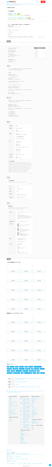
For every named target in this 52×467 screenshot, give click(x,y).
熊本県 (24, 425)
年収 (14, 454)
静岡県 (26, 411)
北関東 (21, 402)
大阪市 (26, 417)
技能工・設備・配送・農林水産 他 (31, 378)
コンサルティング (34, 411)
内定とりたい (30, 366)
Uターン (29, 453)
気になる (13, 271)
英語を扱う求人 (14, 461)
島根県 (26, 418)
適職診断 (17, 454)
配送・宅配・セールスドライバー (34, 391)
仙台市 (24, 401)
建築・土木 (10, 411)
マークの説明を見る (30, 173)
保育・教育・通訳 (11, 404)
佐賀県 (26, 424)
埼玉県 (24, 403)
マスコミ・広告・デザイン (35, 409)
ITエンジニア (10, 409)
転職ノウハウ (25, 454)
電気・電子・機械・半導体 (12, 410)
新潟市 (24, 409)
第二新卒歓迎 (22, 431)
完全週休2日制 (22, 438)
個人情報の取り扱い (12, 463)
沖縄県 (27, 426)
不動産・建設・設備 (34, 412)
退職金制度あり (22, 439)
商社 (32, 403)
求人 (9, 456)
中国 (21, 418)
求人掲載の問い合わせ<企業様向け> (27, 463)
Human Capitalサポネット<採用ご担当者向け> (37, 463)
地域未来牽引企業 (15, 368)
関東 (32, 368)
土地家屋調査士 (28, 368)
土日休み (33, 427)
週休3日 (26, 366)
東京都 (28, 403)
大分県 (26, 425)
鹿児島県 (24, 426)
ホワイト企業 (12, 366)
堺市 (28, 417)
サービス (33, 404)
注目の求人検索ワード (18, 456)
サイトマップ (17, 463)
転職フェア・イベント (30, 454)
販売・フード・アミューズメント (13, 401)
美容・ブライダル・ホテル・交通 (13, 402)
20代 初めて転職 (37, 368)
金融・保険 (33, 410)
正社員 (10, 418)
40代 (8, 366)
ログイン (39, 1)
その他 (32, 417)
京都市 (24, 417)
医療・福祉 (10, 403)
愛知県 (28, 411)
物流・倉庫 (17, 384)
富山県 (24, 410)
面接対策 (22, 454)
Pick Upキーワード (13, 456)
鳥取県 (24, 418)
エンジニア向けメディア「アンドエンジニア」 (39, 454)
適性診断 (26, 453)
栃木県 (26, 402)
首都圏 (21, 403)
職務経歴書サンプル (14, 453)
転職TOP (7, 391)
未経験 (32, 428)
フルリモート (42, 368)
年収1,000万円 (21, 366)
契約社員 (10, 419)
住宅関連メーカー (34, 401)
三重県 (24, 412)
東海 (21, 411)
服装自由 (22, 440)
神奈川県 (24, 404)
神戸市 (30, 417)
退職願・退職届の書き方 (9, 454)
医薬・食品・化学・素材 (12, 412)
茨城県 (24, 402)
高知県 (24, 423)
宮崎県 (28, 425)
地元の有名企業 (9, 368)
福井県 (28, 410)
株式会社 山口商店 (40, 391)
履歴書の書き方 (9, 453)
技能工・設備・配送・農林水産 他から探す (21, 378)
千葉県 (26, 403)
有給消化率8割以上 (23, 433)
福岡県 (24, 424)
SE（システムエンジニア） (37, 366)
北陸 (21, 410)
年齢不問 (17, 366)
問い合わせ (21, 463)
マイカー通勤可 (22, 441)
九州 (21, 424)
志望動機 (23, 453)
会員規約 (8, 463)
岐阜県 (24, 411)
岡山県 (28, 418)
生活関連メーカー (34, 402)
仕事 (19, 454)
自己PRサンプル (19, 453)
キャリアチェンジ (22, 368)
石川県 (26, 410)
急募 (21, 432)
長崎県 (28, 424)
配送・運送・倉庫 (39, 378)
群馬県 (28, 402)
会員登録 (43, 1)
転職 (7, 456)
